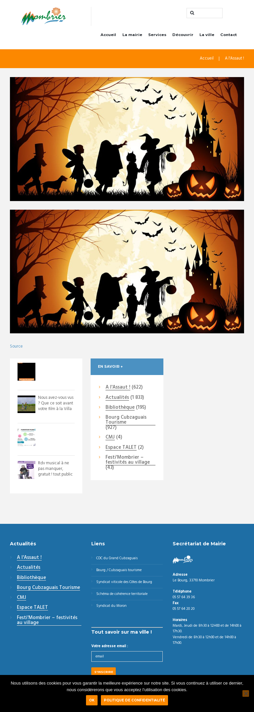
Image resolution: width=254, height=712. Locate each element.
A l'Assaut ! (234, 60)
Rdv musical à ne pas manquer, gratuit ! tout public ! (56, 472)
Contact (228, 35)
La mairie (132, 35)
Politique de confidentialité (134, 700)
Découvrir (182, 35)
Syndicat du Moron (112, 608)
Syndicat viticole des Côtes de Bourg (125, 584)
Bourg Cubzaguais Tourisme (126, 421)
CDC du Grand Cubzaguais (118, 559)
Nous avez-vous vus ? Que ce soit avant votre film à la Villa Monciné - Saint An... (54, 409)
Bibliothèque (120, 408)
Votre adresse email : (109, 648)
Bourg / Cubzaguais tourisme (120, 571)
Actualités (117, 398)
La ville (206, 35)
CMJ (110, 438)
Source (16, 347)
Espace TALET (121, 448)
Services (157, 35)
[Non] (245, 693)
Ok (92, 700)
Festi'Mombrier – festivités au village (128, 461)
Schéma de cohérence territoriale (123, 596)
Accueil (108, 35)
